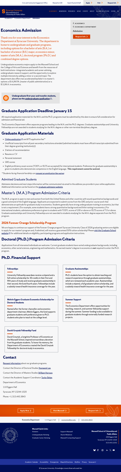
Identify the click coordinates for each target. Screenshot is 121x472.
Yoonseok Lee (45, 368)
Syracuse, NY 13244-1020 (107, 440)
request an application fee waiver (50, 173)
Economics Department (22, 18)
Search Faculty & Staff (74, 3)
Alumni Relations (102, 11)
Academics (53, 11)
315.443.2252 (111, 443)
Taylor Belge (46, 377)
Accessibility (44, 462)
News (79, 11)
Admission (62, 11)
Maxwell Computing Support (70, 438)
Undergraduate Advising (40, 435)
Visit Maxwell (60, 411)
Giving (113, 11)
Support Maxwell (66, 431)
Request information (12, 363)
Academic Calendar (31, 462)
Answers (35, 431)
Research (71, 11)
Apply (88, 3)
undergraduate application (37, 98)
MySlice (77, 462)
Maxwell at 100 (57, 3)
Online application (13, 139)
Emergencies (54, 462)
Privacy (84, 462)
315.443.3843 (87, 420)
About (92, 11)
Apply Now (25, 411)
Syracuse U (92, 462)
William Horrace (45, 372)
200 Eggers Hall (111, 437)
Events (85, 11)
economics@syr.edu (69, 420)
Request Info (112, 3)
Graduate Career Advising (41, 438)
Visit (99, 3)
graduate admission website (51, 187)
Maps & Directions (66, 462)
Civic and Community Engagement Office (35, 3)
